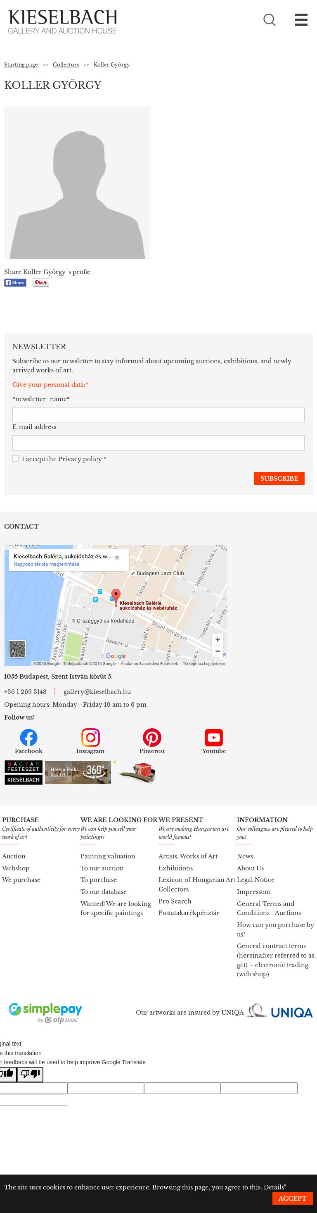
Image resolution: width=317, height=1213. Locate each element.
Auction (14, 856)
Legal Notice (255, 880)
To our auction (102, 868)
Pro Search (175, 901)
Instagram (90, 741)
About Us (250, 868)
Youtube (214, 741)
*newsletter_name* (41, 399)
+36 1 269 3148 (25, 692)
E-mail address (34, 427)
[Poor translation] (30, 1074)
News (245, 856)
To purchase (98, 880)
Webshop (16, 868)
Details (274, 1187)
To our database (103, 892)
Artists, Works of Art (188, 856)
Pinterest (152, 741)
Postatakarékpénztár (189, 913)
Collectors (66, 65)
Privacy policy (80, 459)
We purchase (21, 880)
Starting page (21, 65)
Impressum (254, 892)
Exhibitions (175, 868)
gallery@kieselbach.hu (97, 692)
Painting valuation (107, 856)
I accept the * (59, 459)
